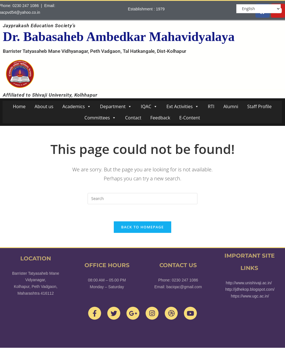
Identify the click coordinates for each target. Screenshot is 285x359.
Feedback (160, 118)
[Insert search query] (142, 198)
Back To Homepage (142, 227)
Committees (100, 117)
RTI (211, 106)
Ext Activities (182, 106)
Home (19, 106)
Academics (76, 106)
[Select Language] (258, 8)
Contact (133, 118)
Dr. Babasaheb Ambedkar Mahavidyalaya (119, 36)
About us (44, 106)
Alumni (230, 106)
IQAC (149, 106)
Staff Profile (259, 106)
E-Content (189, 118)
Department (116, 106)
